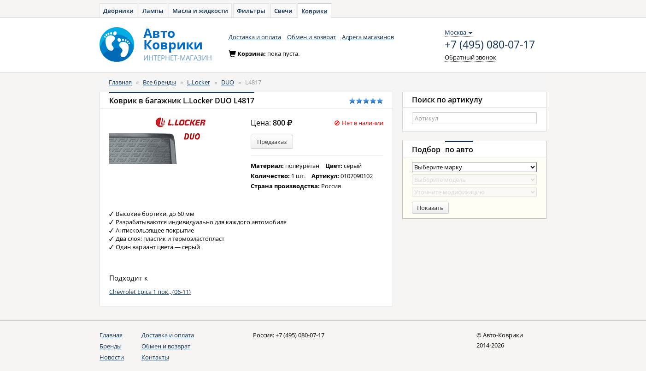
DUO (227, 82)
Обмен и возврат (311, 37)
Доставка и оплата (255, 37)
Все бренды (159, 82)
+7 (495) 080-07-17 (490, 45)
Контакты (155, 357)
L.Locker (198, 82)
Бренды (111, 346)
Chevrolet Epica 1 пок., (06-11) (150, 291)
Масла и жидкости (200, 10)
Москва (458, 32)
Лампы (153, 10)
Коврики (314, 11)
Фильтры (251, 10)
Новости (112, 357)
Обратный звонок (470, 57)
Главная (120, 82)
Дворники (118, 10)
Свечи (283, 10)
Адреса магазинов (368, 37)
